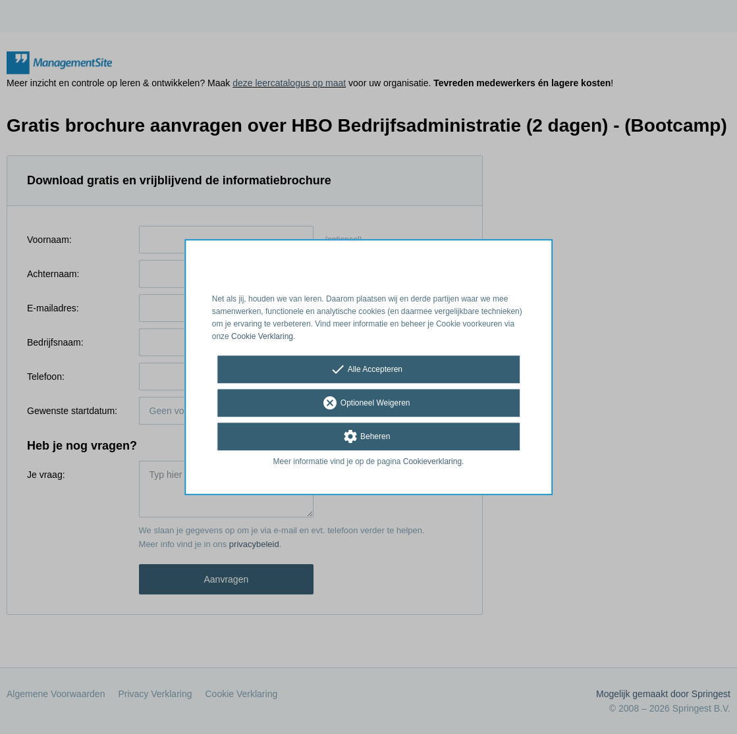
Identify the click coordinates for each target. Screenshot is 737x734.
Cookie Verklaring (262, 336)
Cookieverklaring (432, 462)
